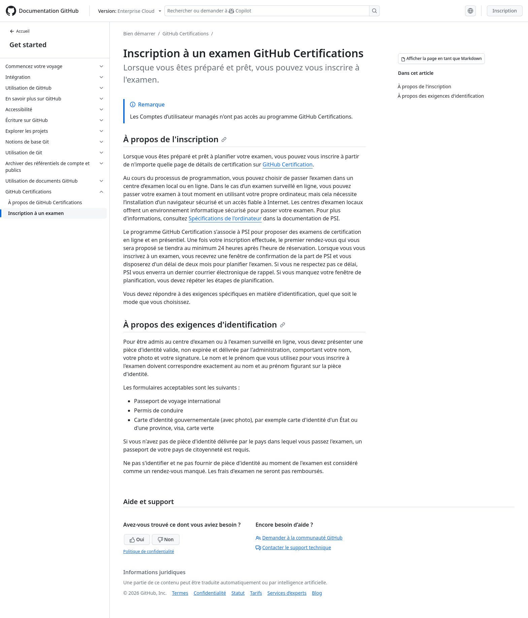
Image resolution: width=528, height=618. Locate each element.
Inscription (505, 10)
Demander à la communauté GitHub (299, 537)
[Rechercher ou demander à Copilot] (272, 10)
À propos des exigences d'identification (204, 324)
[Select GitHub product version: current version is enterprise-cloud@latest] (129, 11)
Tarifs (256, 593)
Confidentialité (210, 593)
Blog (317, 593)
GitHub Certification (288, 164)
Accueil (19, 31)
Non (166, 539)
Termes (180, 593)
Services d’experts (286, 593)
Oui (137, 539)
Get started (27, 44)
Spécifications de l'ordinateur (225, 218)
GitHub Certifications (186, 33)
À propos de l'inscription (175, 139)
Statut (237, 593)
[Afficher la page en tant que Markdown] (441, 58)
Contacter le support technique (293, 547)
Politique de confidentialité (148, 551)
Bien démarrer (139, 33)
